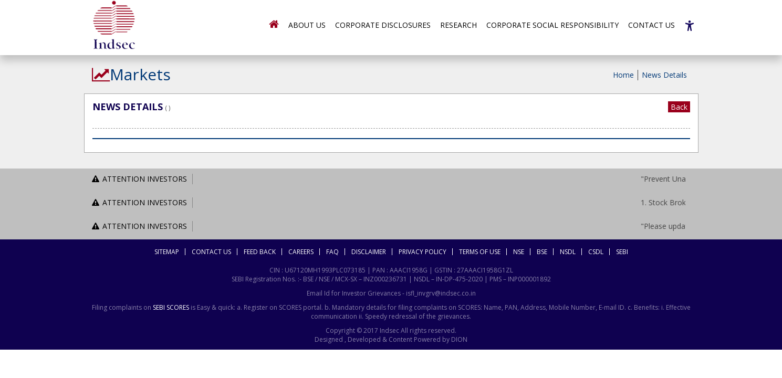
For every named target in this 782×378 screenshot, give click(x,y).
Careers (301, 251)
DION (458, 339)
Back (679, 107)
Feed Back (260, 251)
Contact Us (651, 25)
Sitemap (166, 251)
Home (623, 75)
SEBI (622, 251)
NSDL (568, 251)
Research (458, 25)
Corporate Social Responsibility (552, 25)
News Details (664, 75)
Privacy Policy (422, 251)
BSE (542, 251)
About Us (307, 25)
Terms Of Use (480, 251)
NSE (518, 251)
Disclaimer (368, 251)
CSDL (595, 251)
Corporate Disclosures (383, 25)
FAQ (332, 251)
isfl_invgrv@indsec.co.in (441, 293)
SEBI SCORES (171, 307)
